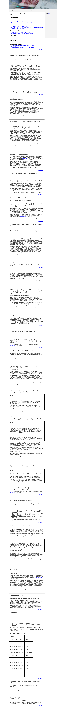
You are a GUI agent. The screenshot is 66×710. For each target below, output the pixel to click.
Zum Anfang (40, 49)
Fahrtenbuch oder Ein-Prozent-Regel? (18, 28)
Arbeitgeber (13, 35)
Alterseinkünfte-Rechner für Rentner (18, 21)
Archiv (49, 13)
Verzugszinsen (14, 46)
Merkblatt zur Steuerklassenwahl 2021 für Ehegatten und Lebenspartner (25, 41)
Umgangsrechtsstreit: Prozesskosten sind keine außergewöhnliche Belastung (26, 19)
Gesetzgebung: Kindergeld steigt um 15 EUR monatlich (22, 22)
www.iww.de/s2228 (25, 158)
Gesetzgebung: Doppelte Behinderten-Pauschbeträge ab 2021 (23, 18)
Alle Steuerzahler (14, 17)
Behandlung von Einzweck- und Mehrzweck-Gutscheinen (22, 33)
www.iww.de (34, 115)
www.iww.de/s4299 (23, 216)
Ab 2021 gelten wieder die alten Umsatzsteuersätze (21, 32)
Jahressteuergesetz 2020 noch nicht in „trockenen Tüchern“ (22, 45)
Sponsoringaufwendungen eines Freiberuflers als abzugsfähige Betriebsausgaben (27, 27)
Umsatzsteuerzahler (15, 30)
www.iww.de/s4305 (38, 577)
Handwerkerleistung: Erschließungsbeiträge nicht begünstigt (22, 20)
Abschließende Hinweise (16, 44)
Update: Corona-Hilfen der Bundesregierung (19, 26)
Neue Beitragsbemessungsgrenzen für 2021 (19, 37)
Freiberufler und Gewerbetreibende (18, 25)
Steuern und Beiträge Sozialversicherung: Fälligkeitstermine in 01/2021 (25, 47)
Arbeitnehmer (13, 40)
